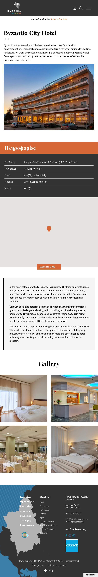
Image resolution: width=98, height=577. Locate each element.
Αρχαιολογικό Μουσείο (49, 525)
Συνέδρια (25, 515)
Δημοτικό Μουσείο (47, 521)
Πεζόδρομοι (44, 510)
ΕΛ (75, 8)
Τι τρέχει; (25, 520)
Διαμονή (25, 511)
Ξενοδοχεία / (44, 19)
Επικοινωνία (27, 525)
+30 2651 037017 (74, 513)
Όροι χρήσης (37, 565)
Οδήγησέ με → (49, 267)
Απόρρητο (90, 575)
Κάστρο (43, 514)
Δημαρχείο (44, 506)
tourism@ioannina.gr (75, 522)
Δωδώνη (43, 533)
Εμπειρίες (25, 506)
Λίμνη (42, 517)
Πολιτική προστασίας (57, 565)
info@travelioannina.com (77, 519)
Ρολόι (42, 502)
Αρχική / (34, 19)
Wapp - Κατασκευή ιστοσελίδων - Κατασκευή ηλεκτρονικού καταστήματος (49, 570)
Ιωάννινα (25, 496)
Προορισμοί (27, 501)
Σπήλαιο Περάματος (48, 529)
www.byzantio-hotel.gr (35, 181)
